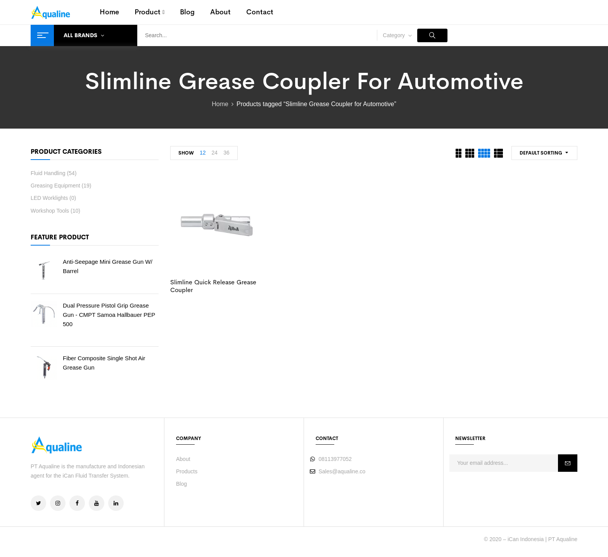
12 (203, 153)
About (183, 459)
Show (186, 153)
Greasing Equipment (55, 185)
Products (186, 471)
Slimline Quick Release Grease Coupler (213, 286)
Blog (181, 484)
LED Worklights (49, 198)
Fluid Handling (48, 173)
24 (215, 153)
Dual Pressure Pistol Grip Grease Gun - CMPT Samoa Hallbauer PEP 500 (109, 314)
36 (226, 153)
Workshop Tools (50, 211)
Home (220, 104)
